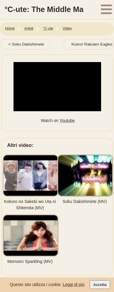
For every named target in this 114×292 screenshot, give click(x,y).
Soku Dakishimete (28, 44)
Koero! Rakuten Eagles (91, 44)
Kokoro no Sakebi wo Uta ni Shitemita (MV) (30, 201)
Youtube (67, 120)
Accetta (99, 284)
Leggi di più (73, 284)
